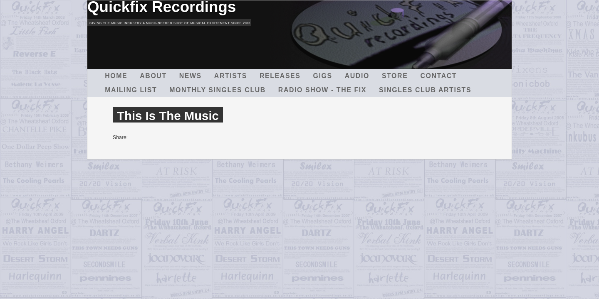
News (190, 75)
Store (395, 75)
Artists (230, 75)
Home (116, 75)
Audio (357, 75)
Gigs (322, 75)
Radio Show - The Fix (322, 89)
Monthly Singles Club (217, 89)
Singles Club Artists (425, 89)
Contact (438, 75)
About (153, 75)
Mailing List (131, 89)
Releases (280, 75)
